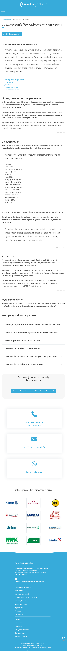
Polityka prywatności (22, 630)
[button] (33, 391)
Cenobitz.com (38, 645)
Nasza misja (19, 623)
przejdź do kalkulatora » (11, 34)
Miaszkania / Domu (21, 604)
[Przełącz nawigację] (3, 12)
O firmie (17, 620)
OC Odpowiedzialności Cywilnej (26, 598)
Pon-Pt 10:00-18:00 (34, 418)
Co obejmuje (8, 82)
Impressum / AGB (21, 637)
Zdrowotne (19, 591)
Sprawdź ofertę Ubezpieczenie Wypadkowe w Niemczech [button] (33, 391)
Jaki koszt (7, 85)
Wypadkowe (19, 608)
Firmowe (18, 611)
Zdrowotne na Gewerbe (23, 587)
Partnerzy (18, 626)
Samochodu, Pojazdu (22, 594)
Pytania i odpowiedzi (11, 87)
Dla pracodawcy (20, 633)
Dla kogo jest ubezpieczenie (14, 80)
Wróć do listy (60, 133)
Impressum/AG (39, 643)
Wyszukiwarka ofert (11, 90)
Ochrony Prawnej (21, 601)
